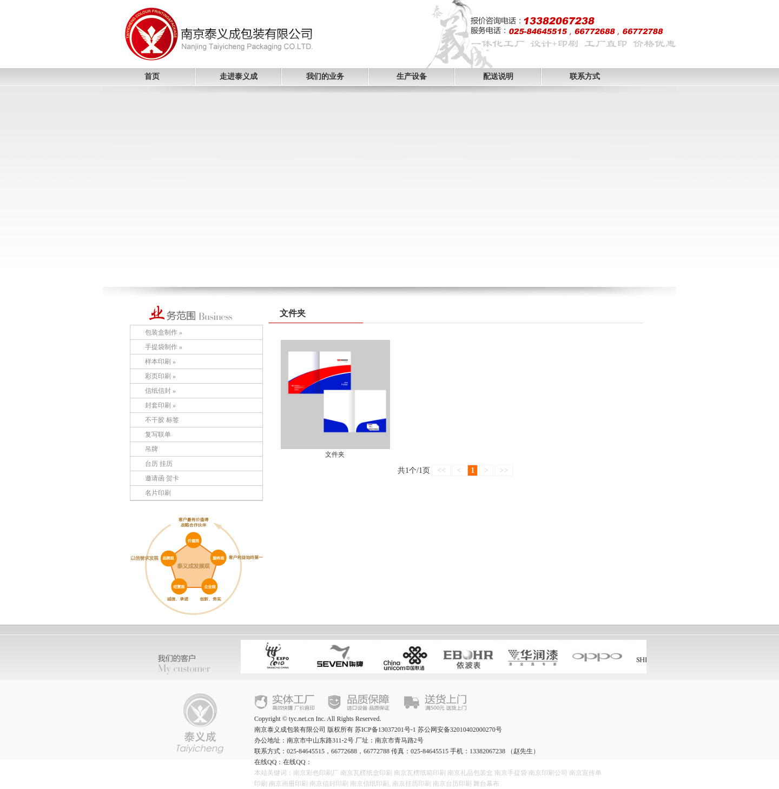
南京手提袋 (510, 773)
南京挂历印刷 (411, 783)
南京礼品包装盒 (470, 773)
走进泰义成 (239, 76)
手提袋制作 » (163, 347)
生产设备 (412, 76)
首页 (152, 76)
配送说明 (498, 76)
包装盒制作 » (163, 332)
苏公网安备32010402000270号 (460, 729)
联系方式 (585, 76)
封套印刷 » (160, 405)
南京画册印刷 (288, 783)
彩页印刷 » (160, 376)
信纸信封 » (160, 390)
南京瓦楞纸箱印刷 (420, 773)
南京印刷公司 (548, 773)
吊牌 (151, 449)
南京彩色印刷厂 (316, 773)
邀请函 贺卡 (162, 478)
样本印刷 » (160, 361)
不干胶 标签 (162, 420)
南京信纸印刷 (369, 783)
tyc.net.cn (301, 719)
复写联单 (158, 434)
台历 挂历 (159, 463)
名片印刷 (158, 493)
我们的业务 (325, 76)
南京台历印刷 (452, 783)
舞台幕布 (486, 783)
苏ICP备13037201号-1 (385, 729)
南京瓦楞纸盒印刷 (366, 773)
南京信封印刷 (328, 783)
